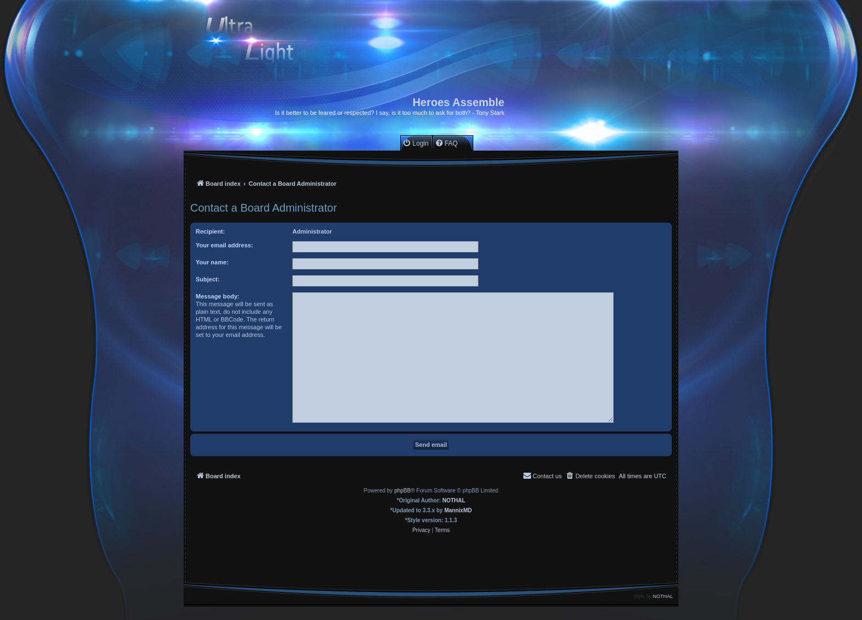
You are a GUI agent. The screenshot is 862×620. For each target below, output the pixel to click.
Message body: (217, 296)
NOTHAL (454, 500)
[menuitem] (415, 143)
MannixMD (458, 510)
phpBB (402, 491)
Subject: (207, 279)
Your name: (212, 262)
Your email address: (224, 245)
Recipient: (210, 231)
